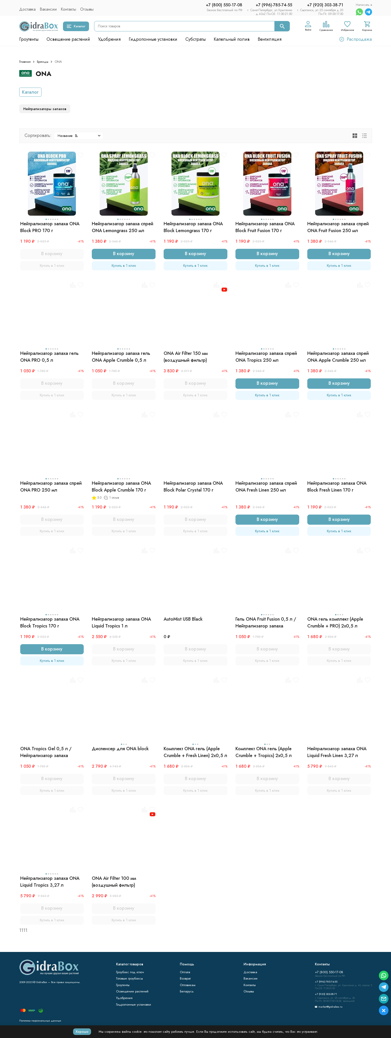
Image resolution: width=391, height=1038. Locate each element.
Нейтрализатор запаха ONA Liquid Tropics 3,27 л (49, 881)
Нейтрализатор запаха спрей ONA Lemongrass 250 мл (122, 227)
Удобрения (109, 39)
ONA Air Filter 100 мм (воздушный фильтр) (114, 881)
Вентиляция (269, 39)
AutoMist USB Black (183, 619)
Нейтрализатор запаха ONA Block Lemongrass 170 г (193, 227)
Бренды (42, 61)
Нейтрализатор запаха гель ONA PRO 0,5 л (49, 356)
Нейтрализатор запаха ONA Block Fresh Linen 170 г (336, 486)
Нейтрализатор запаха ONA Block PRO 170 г (49, 227)
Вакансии (48, 9)
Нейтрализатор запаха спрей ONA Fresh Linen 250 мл (266, 486)
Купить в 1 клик (52, 265)
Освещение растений (68, 39)
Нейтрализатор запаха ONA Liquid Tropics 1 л (121, 622)
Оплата (185, 972)
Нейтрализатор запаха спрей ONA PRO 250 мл (51, 486)
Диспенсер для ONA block (120, 748)
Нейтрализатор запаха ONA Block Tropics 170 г (49, 622)
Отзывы (87, 9)
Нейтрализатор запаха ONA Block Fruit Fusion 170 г (265, 227)
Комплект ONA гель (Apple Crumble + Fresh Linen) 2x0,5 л (195, 752)
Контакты (68, 9)
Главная (25, 61)
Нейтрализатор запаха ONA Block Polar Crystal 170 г (193, 486)
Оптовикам (188, 985)
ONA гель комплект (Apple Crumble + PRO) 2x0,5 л (335, 622)
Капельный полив (232, 39)
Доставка (27, 9)
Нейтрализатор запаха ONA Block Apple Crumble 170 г (121, 486)
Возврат (185, 978)
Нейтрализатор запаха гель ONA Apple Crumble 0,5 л (121, 356)
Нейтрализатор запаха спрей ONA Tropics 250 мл (266, 356)
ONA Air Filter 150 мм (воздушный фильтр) (186, 356)
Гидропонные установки (153, 39)
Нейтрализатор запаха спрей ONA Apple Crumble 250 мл (338, 356)
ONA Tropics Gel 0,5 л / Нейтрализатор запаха (46, 752)
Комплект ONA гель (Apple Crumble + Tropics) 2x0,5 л (263, 752)
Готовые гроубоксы (129, 978)
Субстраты (195, 39)
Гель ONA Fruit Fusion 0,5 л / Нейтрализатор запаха (265, 622)
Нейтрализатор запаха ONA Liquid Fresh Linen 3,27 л (336, 752)
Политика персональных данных (40, 1021)
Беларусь (187, 991)
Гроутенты (28, 39)
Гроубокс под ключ (130, 972)
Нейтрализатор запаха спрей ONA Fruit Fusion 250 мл (338, 227)
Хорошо (82, 1031)
